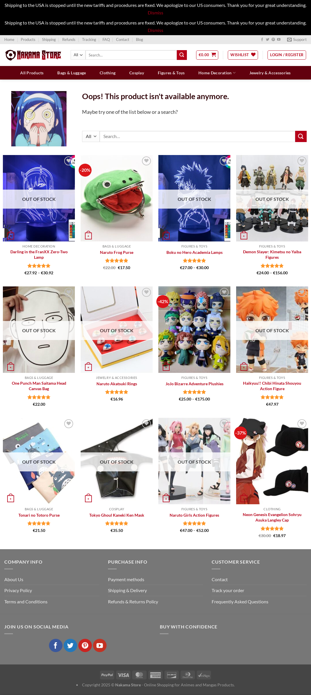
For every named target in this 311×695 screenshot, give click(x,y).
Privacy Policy (18, 590)
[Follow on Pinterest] (273, 40)
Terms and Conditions (26, 601)
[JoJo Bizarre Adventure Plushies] (194, 329)
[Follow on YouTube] (278, 40)
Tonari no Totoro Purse (39, 515)
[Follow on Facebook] (262, 40)
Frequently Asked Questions (240, 601)
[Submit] (182, 55)
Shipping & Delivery (127, 590)
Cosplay (136, 72)
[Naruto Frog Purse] (117, 198)
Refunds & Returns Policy (133, 601)
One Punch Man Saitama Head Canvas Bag (39, 386)
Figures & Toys (171, 72)
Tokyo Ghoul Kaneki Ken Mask (116, 515)
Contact (122, 39)
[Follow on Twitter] (267, 40)
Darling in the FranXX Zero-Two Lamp (39, 254)
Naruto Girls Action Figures (194, 515)
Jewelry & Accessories (270, 72)
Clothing (107, 72)
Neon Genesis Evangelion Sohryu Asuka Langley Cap (272, 517)
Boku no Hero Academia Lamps (194, 252)
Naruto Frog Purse (116, 252)
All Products (31, 72)
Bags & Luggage (71, 72)
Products (28, 39)
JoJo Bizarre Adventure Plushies (194, 383)
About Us (13, 579)
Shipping (49, 39)
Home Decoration (217, 72)
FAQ (106, 39)
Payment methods (126, 579)
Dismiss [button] (155, 12)
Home (9, 39)
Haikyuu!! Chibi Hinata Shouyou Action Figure (272, 386)
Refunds (68, 39)
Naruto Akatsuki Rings (116, 383)
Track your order (228, 590)
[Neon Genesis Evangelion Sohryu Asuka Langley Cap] (272, 461)
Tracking (89, 39)
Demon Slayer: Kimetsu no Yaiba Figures (272, 254)
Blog (139, 39)
